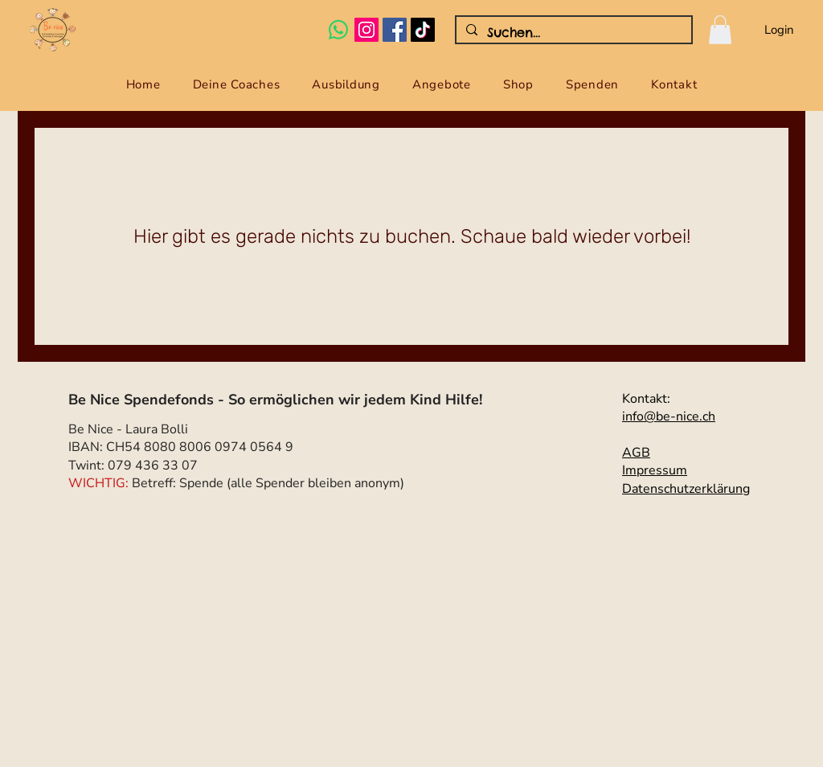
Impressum (654, 470)
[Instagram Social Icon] (366, 30)
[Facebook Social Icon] (395, 30)
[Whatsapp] (338, 30)
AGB (636, 452)
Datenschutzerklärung (686, 489)
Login (779, 30)
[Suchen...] (572, 32)
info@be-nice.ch (668, 416)
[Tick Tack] (423, 30)
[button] (720, 29)
